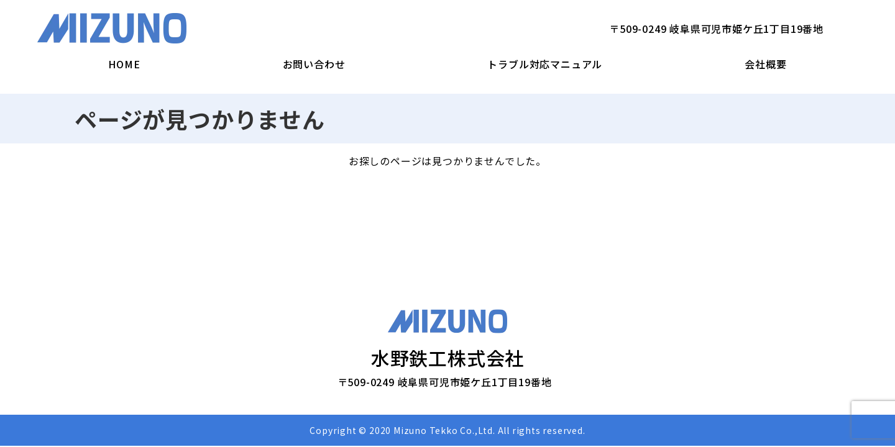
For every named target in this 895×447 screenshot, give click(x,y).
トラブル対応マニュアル (544, 63)
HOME (124, 63)
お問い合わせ (314, 63)
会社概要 (765, 63)
